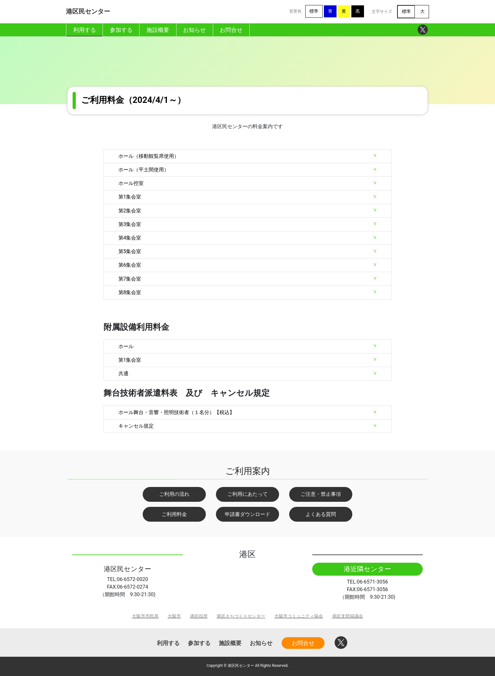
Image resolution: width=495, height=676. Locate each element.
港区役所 (199, 616)
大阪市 (174, 616)
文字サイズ (382, 11)
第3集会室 (129, 224)
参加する (199, 643)
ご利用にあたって (247, 494)
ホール (126, 346)
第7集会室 (129, 279)
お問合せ (303, 643)
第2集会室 (129, 211)
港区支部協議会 (347, 616)
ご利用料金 (174, 514)
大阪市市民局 (145, 616)
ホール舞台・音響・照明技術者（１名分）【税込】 (176, 412)
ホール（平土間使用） (143, 170)
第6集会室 (129, 265)
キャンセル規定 (136, 426)
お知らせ (261, 643)
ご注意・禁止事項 (321, 494)
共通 (123, 374)
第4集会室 (129, 238)
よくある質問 (321, 514)
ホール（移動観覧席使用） (148, 156)
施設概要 (230, 643)
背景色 (295, 11)
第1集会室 (129, 197)
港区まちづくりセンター (241, 616)
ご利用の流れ (174, 494)
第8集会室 (129, 292)
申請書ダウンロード (247, 514)
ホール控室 (131, 183)
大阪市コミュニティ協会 (298, 616)
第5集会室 (129, 251)
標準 (313, 11)
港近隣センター (367, 569)
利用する (168, 643)
